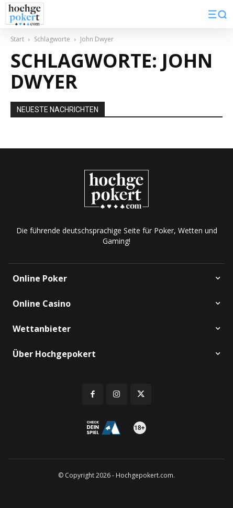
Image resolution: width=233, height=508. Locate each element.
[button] (217, 14)
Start (17, 39)
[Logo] (24, 14)
